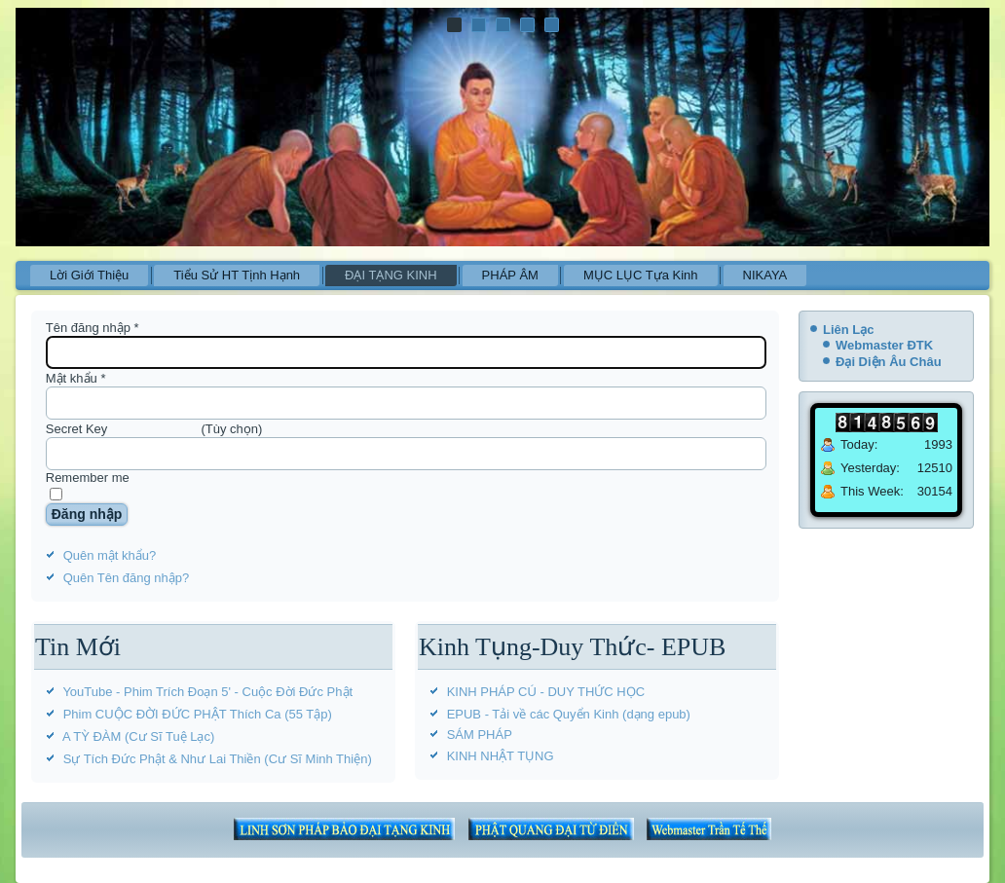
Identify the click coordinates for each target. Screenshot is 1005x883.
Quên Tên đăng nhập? (126, 577)
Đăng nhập (87, 514)
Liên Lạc (849, 329)
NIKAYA (765, 275)
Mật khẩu (76, 378)
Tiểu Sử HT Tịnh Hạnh (236, 275)
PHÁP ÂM (510, 275)
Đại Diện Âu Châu (889, 361)
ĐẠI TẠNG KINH (391, 275)
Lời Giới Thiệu (89, 275)
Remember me (88, 477)
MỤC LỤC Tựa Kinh (640, 275)
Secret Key (77, 429)
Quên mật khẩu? (110, 555)
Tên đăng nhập (92, 327)
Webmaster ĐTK (884, 345)
